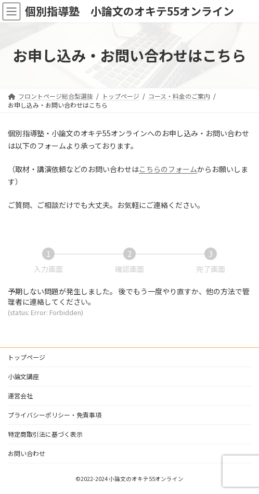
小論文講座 (23, 376)
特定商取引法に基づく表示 (45, 434)
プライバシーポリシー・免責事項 (54, 414)
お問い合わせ (26, 453)
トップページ (26, 357)
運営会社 (20, 395)
